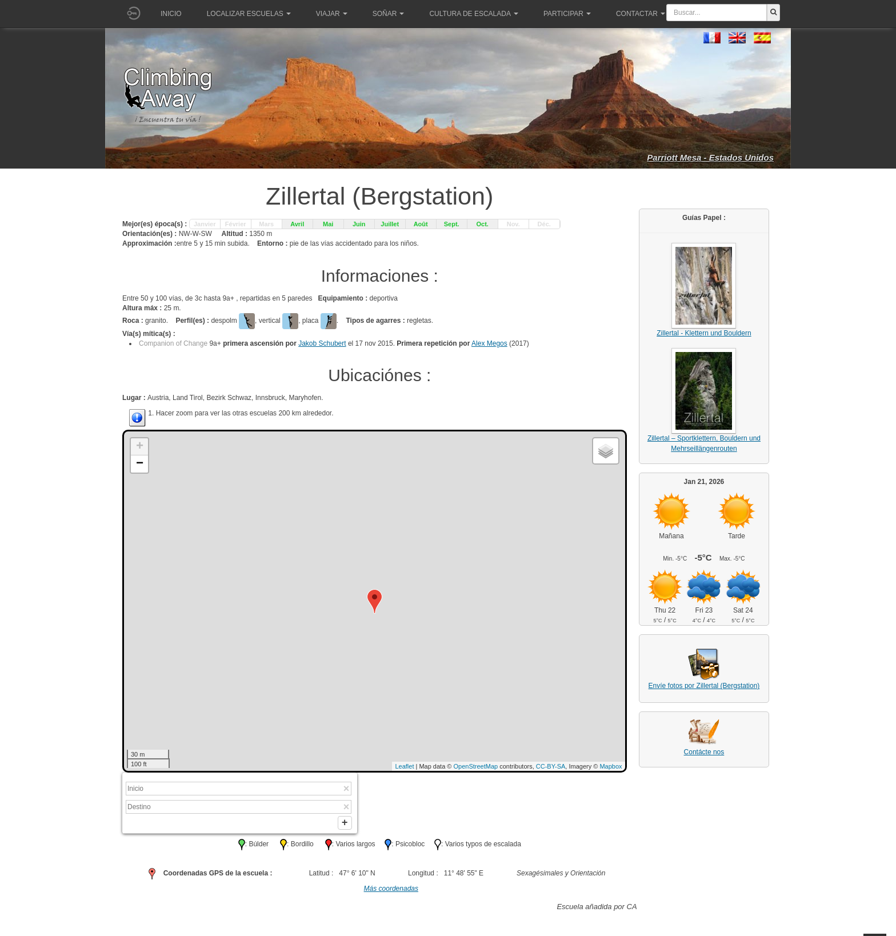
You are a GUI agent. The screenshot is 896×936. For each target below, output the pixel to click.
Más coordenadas (391, 891)
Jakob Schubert (322, 343)
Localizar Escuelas (249, 14)
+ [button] (139, 446)
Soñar (389, 14)
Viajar (331, 14)
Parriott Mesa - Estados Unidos (710, 157)
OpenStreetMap (476, 766)
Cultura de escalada (473, 14)
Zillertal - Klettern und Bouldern (704, 333)
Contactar (640, 14)
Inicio (171, 14)
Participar (567, 14)
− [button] (139, 464)
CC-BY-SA (551, 766)
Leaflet (404, 766)
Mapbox (610, 766)
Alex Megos (489, 343)
